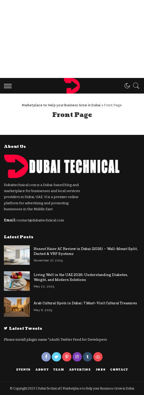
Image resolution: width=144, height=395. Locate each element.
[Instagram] (77, 356)
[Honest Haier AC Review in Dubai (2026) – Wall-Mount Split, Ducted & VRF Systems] (17, 255)
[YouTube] (98, 356)
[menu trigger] (9, 86)
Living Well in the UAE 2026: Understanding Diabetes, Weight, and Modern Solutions (81, 277)
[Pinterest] (66, 356)
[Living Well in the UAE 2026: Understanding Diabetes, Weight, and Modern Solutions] (17, 281)
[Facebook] (46, 356)
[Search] (135, 86)
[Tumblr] (87, 356)
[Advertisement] (72, 39)
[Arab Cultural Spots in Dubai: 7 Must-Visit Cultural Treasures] (17, 307)
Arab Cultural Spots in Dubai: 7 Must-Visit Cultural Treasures (85, 303)
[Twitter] (56, 356)
